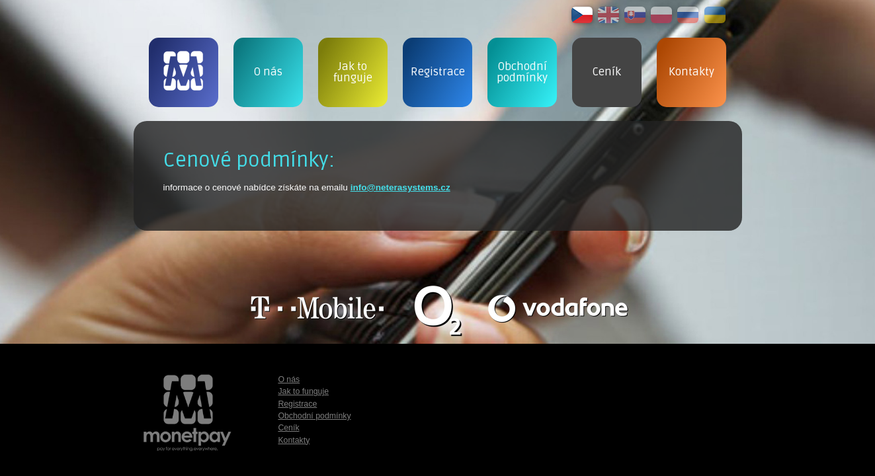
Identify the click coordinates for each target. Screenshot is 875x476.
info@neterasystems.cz (400, 187)
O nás (289, 379)
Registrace (297, 404)
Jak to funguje (303, 391)
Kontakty (294, 440)
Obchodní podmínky (314, 415)
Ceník (288, 427)
